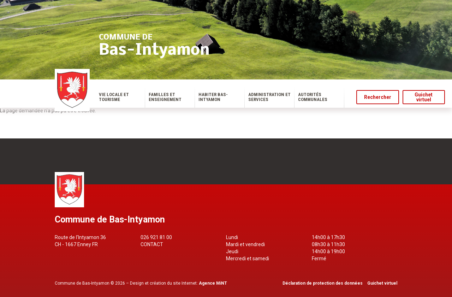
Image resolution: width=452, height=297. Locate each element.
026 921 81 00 (156, 237)
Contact (152, 244)
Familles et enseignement (165, 97)
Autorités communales (312, 97)
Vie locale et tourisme (114, 97)
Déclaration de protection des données (322, 283)
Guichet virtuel (424, 97)
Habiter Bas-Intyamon (213, 97)
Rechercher (377, 97)
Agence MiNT (213, 283)
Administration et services (269, 97)
